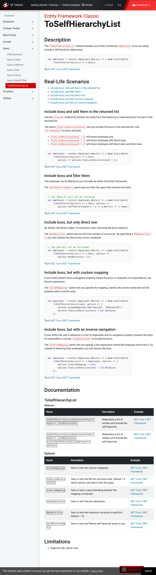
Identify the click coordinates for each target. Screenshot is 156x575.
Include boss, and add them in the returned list (75, 88)
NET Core (56, 69)
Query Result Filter (17, 80)
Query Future (14, 75)
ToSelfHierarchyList (17, 85)
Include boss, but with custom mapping (71, 99)
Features (54, 5)
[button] (19, 21)
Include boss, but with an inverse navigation (74, 102)
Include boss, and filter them (65, 91)
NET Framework (71, 69)
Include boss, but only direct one (67, 95)
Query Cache (14, 59)
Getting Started (39, 5)
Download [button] (141, 5)
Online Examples (71, 5)
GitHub (87, 5)
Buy (120, 5)
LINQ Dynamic (14, 54)
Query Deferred (15, 64)
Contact (109, 5)
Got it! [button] (148, 571)
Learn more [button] (97, 571)
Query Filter (13, 70)
